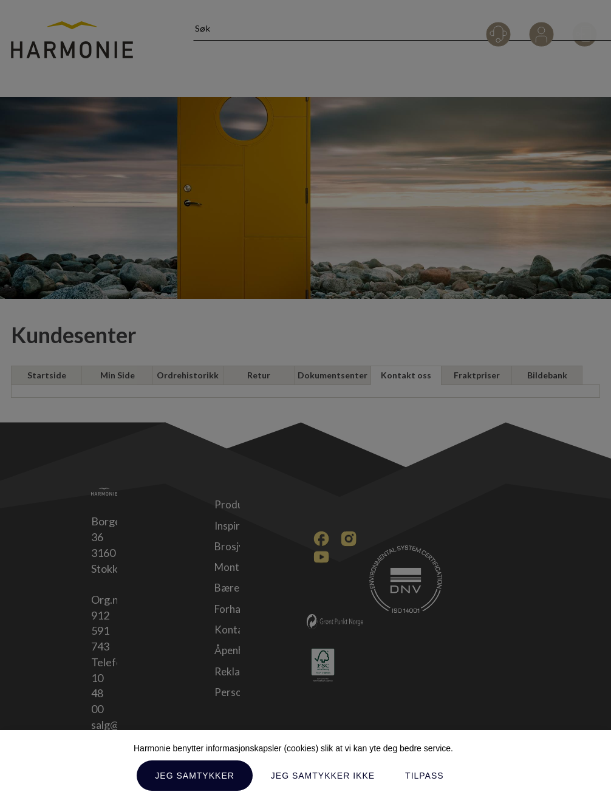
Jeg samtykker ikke (323, 775)
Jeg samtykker (194, 775)
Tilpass (424, 775)
